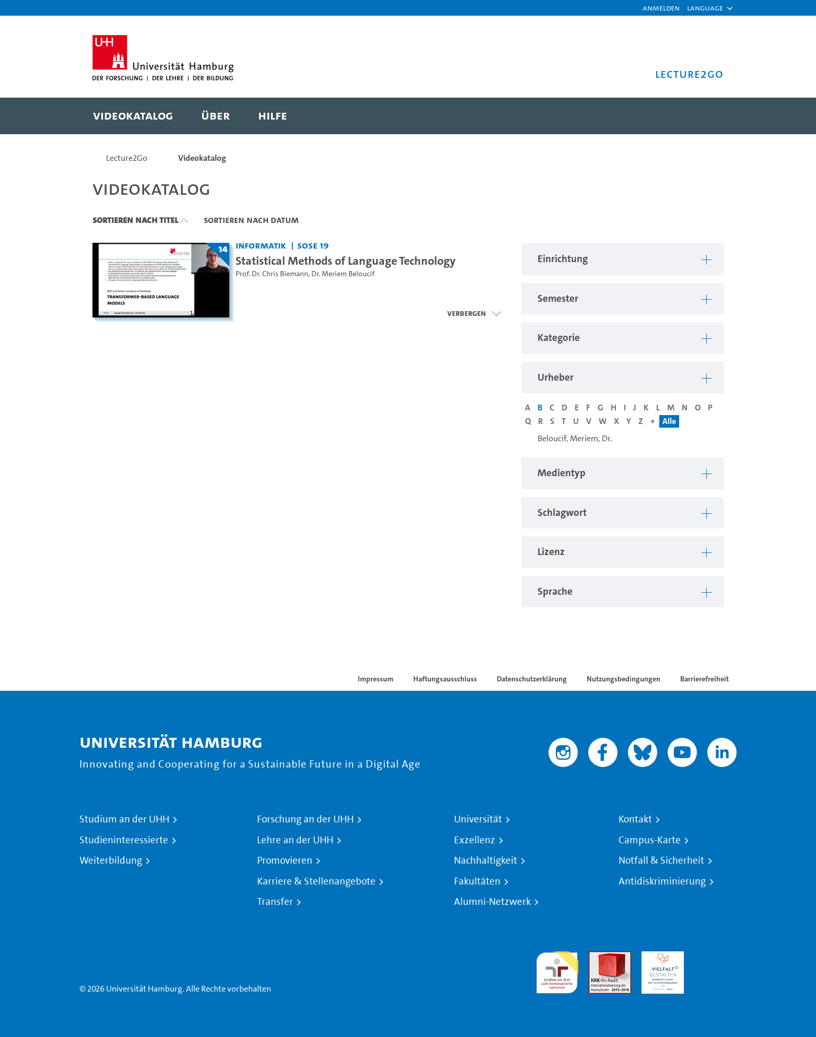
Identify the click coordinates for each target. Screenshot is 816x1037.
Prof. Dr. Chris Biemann (272, 274)
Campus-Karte (650, 840)
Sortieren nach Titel (135, 220)
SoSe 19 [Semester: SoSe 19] (313, 245)
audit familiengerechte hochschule (557, 970)
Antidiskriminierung (662, 881)
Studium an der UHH (124, 819)
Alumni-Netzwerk (492, 902)
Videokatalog (202, 157)
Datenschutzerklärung (532, 679)
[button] (705, 8)
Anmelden (661, 7)
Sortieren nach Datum (251, 220)
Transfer (275, 902)
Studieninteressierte (123, 840)
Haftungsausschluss (445, 679)
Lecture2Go (126, 157)
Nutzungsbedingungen (623, 679)
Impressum (375, 679)
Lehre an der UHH (295, 840)
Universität (478, 819)
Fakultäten (477, 881)
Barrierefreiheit (704, 679)
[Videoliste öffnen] (474, 313)
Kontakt (635, 819)
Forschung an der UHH (305, 819)
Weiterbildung (110, 860)
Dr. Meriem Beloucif (343, 274)
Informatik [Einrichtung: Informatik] (261, 245)
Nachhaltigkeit (485, 860)
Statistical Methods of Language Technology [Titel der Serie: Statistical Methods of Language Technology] (346, 260)
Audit (599, 957)
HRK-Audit (660, 957)
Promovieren (284, 860)
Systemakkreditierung (715, 957)
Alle (669, 421)
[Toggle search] (705, 116)
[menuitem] (133, 116)
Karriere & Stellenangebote (316, 881)
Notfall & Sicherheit (661, 860)
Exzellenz (474, 840)
